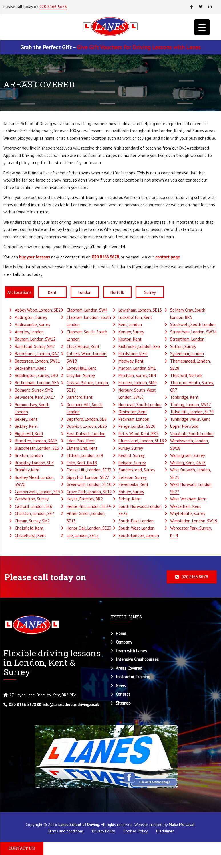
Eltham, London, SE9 (85, 455)
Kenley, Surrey (131, 332)
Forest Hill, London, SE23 (89, 470)
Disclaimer (165, 831)
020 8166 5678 (53, 6)
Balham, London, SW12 (35, 339)
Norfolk (117, 292)
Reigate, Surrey (132, 462)
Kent (52, 292)
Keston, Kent (130, 339)
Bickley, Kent (26, 426)
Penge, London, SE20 (136, 426)
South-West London (136, 528)
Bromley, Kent (27, 470)
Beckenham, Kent (30, 368)
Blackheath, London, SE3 (37, 448)
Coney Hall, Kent (81, 368)
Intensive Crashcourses (137, 659)
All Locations (19, 292)
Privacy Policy (103, 831)
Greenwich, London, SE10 (89, 484)
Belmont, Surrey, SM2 (34, 390)
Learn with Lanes (131, 651)
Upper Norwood (184, 426)
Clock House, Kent (83, 346)
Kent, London (130, 324)
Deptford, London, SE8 (87, 419)
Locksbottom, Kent (135, 317)
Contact (123, 694)
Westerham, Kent (185, 506)
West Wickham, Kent (188, 499)
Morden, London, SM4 (137, 382)
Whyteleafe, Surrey (187, 513)
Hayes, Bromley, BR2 (85, 499)
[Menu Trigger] (202, 27)
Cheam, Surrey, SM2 (32, 521)
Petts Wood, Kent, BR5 (138, 433)
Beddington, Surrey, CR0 (36, 375)
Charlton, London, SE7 (34, 513)
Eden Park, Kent (81, 440)
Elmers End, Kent (82, 448)
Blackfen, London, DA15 (36, 440)
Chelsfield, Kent (29, 528)
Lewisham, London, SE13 (140, 310)
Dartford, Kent (80, 397)
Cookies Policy (135, 831)
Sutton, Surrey (183, 346)
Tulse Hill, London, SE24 (192, 411)
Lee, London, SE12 (83, 535)
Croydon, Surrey (81, 375)
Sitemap (123, 703)
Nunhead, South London (140, 404)
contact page (167, 257)
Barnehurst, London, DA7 (37, 353)
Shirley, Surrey (131, 491)
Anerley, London (29, 332)
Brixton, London (29, 455)
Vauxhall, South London (192, 433)
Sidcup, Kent (129, 499)
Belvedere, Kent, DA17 (35, 397)
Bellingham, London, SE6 (37, 382)
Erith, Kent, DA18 (82, 462)
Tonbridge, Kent (184, 397)
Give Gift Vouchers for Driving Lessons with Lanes (139, 47)
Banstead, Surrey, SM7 (35, 346)
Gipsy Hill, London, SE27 (88, 477)
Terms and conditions (65, 831)
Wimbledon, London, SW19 (193, 521)
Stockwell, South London (193, 324)
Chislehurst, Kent (30, 535)
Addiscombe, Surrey (32, 324)
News (121, 685)
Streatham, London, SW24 (193, 332)
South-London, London (138, 535)
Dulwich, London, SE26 (87, 426)
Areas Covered (129, 668)
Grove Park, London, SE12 (89, 491)
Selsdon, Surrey (132, 477)
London (84, 292)
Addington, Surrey (31, 317)
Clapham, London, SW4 (87, 310)
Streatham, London (187, 339)
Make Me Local (181, 824)
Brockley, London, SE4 (34, 462)
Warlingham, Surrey (187, 455)
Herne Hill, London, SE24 (89, 506)
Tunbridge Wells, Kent (190, 419)
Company (124, 642)
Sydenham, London (187, 353)
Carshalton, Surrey (32, 499)
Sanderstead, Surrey (136, 470)
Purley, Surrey (130, 448)
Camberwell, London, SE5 (37, 491)
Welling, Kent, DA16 (188, 462)
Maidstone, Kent (133, 353)
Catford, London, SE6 (33, 506)
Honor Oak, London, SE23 (89, 528)
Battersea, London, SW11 (37, 361)
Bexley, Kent (26, 419)
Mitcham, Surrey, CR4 (137, 375)
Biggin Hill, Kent (29, 433)
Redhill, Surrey (131, 455)
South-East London (136, 521)
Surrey (150, 292)
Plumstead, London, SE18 (141, 440)
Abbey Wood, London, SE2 (38, 310)
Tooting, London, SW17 (190, 404)
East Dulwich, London (86, 433)
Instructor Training (133, 676)
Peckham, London (133, 419)
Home (121, 633)
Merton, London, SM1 (137, 368)
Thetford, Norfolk (186, 375)
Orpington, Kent (132, 411)
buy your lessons (34, 257)
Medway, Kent (131, 361)
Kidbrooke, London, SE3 (139, 346)
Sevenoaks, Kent (133, 484)
